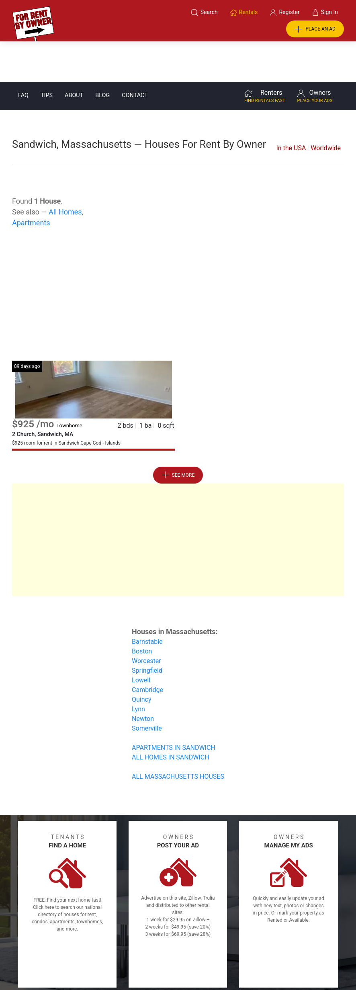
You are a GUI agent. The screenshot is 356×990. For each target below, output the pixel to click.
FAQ (23, 54)
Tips (47, 54)
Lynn (138, 668)
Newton (143, 678)
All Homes (65, 171)
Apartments (31, 182)
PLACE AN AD (315, 29)
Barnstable (147, 601)
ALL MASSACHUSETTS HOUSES (178, 736)
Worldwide (326, 107)
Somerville (147, 688)
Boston (142, 610)
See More (178, 435)
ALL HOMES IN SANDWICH (170, 717)
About (74, 54)
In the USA (291, 107)
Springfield (147, 630)
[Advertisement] (178, 256)
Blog (102, 54)
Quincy (141, 659)
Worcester (146, 620)
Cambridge (147, 649)
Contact (134, 54)
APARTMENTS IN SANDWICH (173, 707)
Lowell (141, 639)
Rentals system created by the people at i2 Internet (266, 963)
